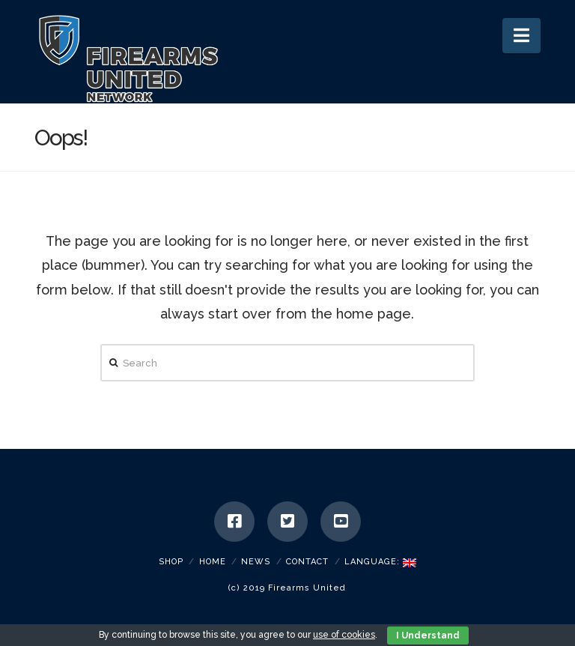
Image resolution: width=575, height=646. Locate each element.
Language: (380, 562)
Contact (307, 562)
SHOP (171, 562)
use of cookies (344, 635)
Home (212, 562)
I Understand (428, 635)
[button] (521, 35)
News (255, 562)
